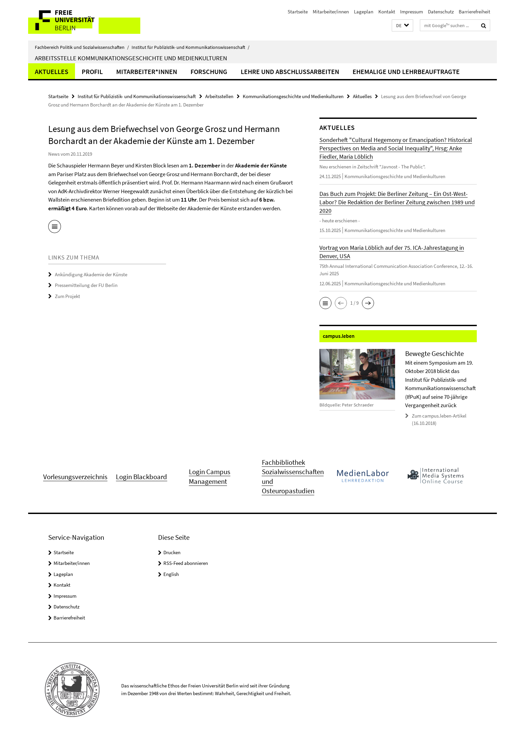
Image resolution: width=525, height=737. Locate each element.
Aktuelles (51, 71)
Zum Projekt (67, 296)
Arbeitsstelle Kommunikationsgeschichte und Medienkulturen (131, 58)
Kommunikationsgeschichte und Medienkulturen (293, 96)
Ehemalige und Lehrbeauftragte (406, 71)
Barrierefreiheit (474, 11)
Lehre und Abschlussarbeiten (290, 71)
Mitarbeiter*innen (146, 71)
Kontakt (386, 11)
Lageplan (363, 11)
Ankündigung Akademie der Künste (91, 274)
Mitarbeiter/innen (331, 11)
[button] (402, 25)
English (171, 574)
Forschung (209, 71)
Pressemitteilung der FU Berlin (86, 285)
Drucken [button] (171, 552)
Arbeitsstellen (219, 96)
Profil (92, 71)
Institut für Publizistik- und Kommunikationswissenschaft (190, 47)
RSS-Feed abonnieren (185, 563)
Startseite (298, 11)
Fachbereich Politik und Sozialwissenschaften (82, 47)
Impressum (411, 11)
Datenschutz (441, 11)
